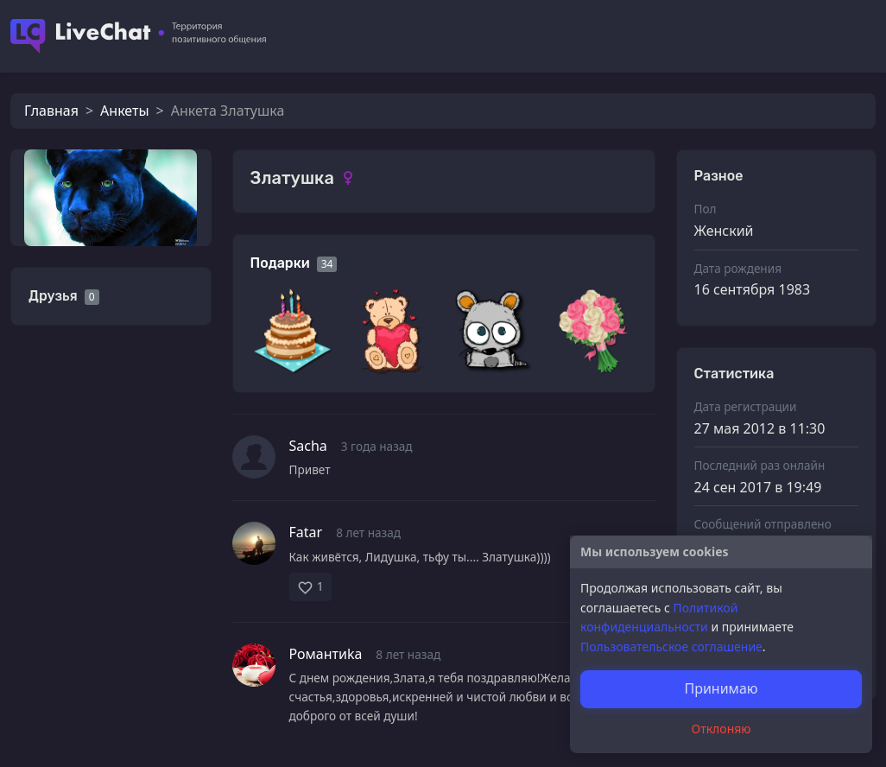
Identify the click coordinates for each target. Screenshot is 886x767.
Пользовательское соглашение (671, 646)
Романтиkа (326, 653)
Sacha (308, 445)
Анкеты (124, 110)
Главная (51, 110)
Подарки (280, 263)
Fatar (306, 532)
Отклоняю (721, 728)
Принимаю (720, 688)
